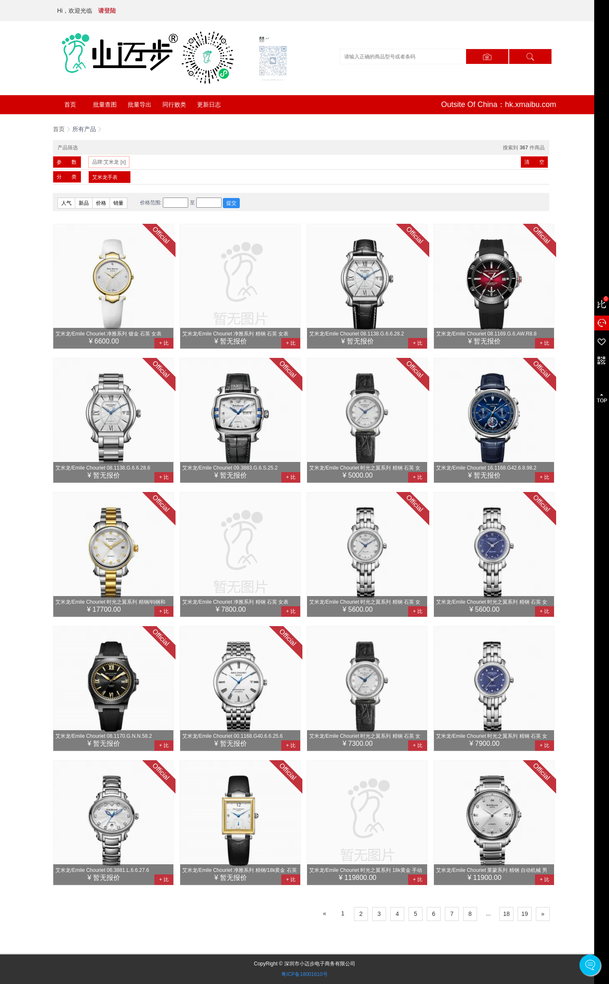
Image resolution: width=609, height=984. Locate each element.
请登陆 (107, 10)
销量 (118, 203)
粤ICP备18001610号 (304, 974)
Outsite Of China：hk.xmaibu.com (498, 104)
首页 (70, 104)
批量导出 (139, 104)
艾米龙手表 (105, 177)
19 (524, 913)
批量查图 (105, 104)
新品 (84, 203)
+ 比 (163, 343)
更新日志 (209, 104)
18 (506, 913)
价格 (101, 203)
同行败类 (174, 104)
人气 (66, 203)
